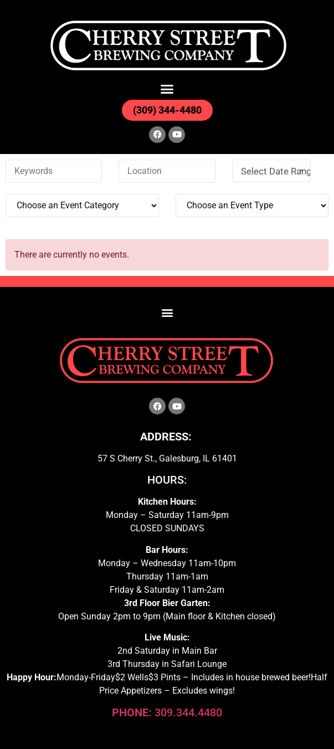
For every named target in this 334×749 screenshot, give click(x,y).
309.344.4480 (167, 712)
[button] (167, 89)
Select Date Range (276, 171)
